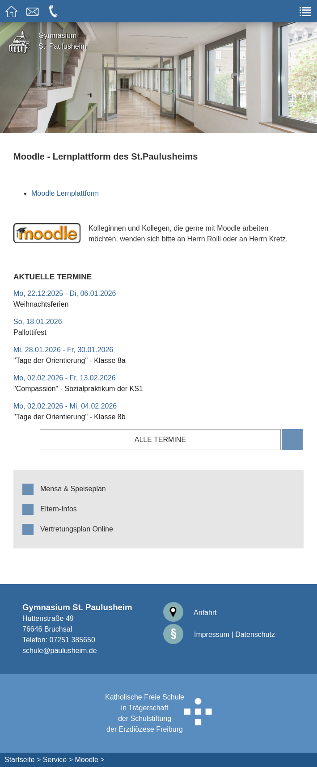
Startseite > (22, 759)
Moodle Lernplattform (65, 193)
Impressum (196, 634)
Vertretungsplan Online (76, 529)
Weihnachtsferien (40, 304)
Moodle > (89, 759)
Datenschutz (255, 634)
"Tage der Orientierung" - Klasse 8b (69, 417)
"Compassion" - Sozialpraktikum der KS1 (78, 388)
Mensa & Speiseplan (73, 489)
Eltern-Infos (58, 509)
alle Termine (160, 439)
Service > (58, 759)
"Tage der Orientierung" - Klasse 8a (69, 360)
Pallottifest (29, 332)
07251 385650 (72, 640)
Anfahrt (190, 612)
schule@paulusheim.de (59, 650)
